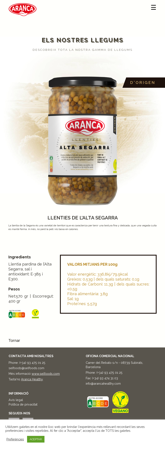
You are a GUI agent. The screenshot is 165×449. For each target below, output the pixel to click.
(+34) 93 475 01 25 (32, 362)
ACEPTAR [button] (36, 439)
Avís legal (16, 400)
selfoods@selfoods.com (26, 368)
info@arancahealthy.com (103, 383)
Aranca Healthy (32, 379)
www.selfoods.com (46, 373)
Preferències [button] (15, 439)
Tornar (14, 340)
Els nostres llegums (83, 40)
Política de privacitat (23, 404)
